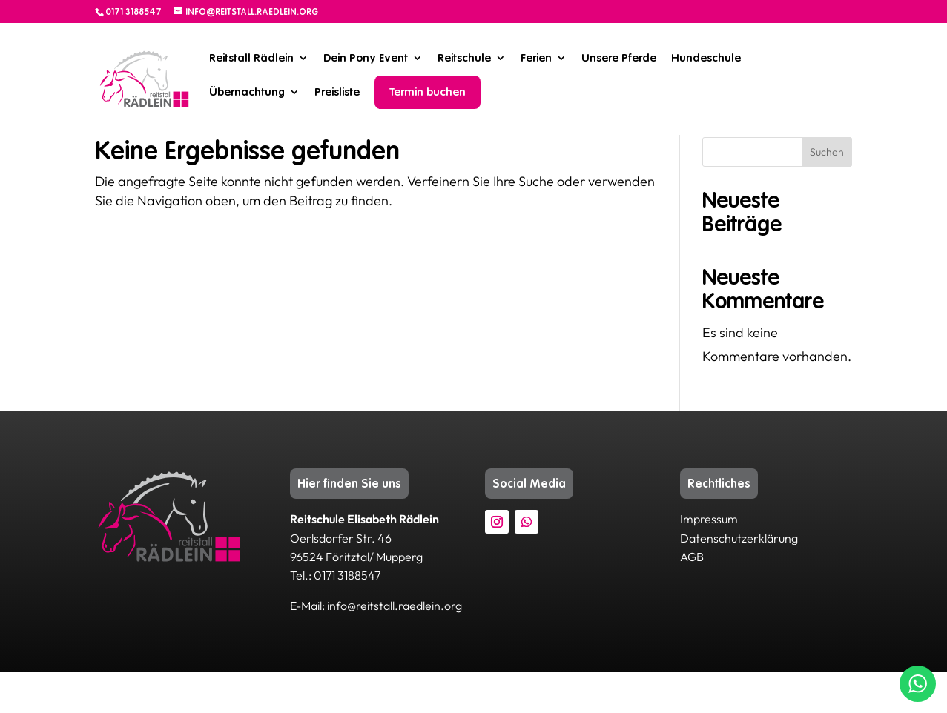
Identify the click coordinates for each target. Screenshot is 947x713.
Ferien (536, 57)
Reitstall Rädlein (251, 57)
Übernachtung (247, 91)
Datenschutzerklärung (739, 578)
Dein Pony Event (365, 57)
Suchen (827, 192)
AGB (692, 597)
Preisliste (337, 91)
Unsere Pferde (618, 57)
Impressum (709, 559)
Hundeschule (706, 57)
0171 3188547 (133, 12)
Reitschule (464, 57)
